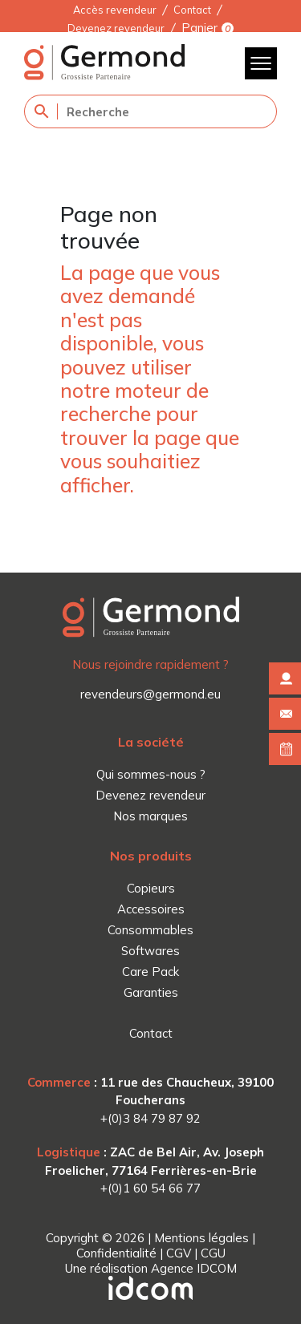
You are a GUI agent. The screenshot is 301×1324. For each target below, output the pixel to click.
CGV (178, 1253)
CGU (213, 1253)
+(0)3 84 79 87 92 (150, 1118)
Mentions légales (201, 1237)
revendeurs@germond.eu (150, 694)
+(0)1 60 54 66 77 (150, 1188)
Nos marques (150, 816)
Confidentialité (116, 1253)
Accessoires (151, 909)
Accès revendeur (115, 9)
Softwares (150, 950)
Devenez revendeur (116, 28)
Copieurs (151, 888)
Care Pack (150, 971)
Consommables (150, 929)
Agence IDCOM (194, 1268)
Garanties (151, 992)
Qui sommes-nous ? (150, 774)
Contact (192, 9)
